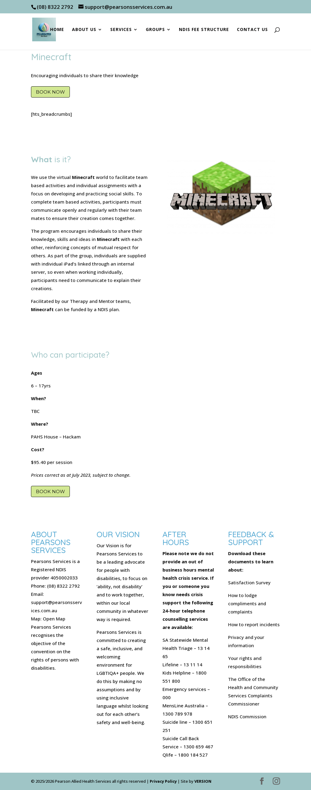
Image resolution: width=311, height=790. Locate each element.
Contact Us (252, 29)
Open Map (54, 619)
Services (121, 29)
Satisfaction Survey (249, 582)
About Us (84, 29)
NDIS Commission (247, 716)
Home (57, 29)
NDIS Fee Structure (204, 29)
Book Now (50, 92)
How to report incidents (254, 624)
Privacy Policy (163, 781)
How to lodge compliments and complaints (247, 603)
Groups (155, 29)
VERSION (202, 781)
